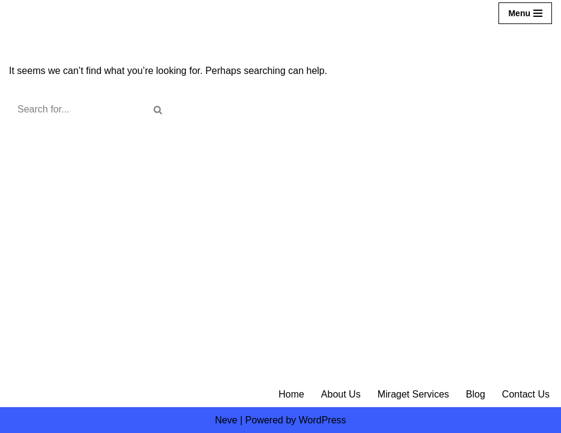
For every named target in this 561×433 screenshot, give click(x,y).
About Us (341, 394)
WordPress (322, 420)
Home (291, 394)
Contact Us (526, 394)
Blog (475, 394)
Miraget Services (413, 394)
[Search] (77, 109)
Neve (226, 420)
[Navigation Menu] (525, 13)
